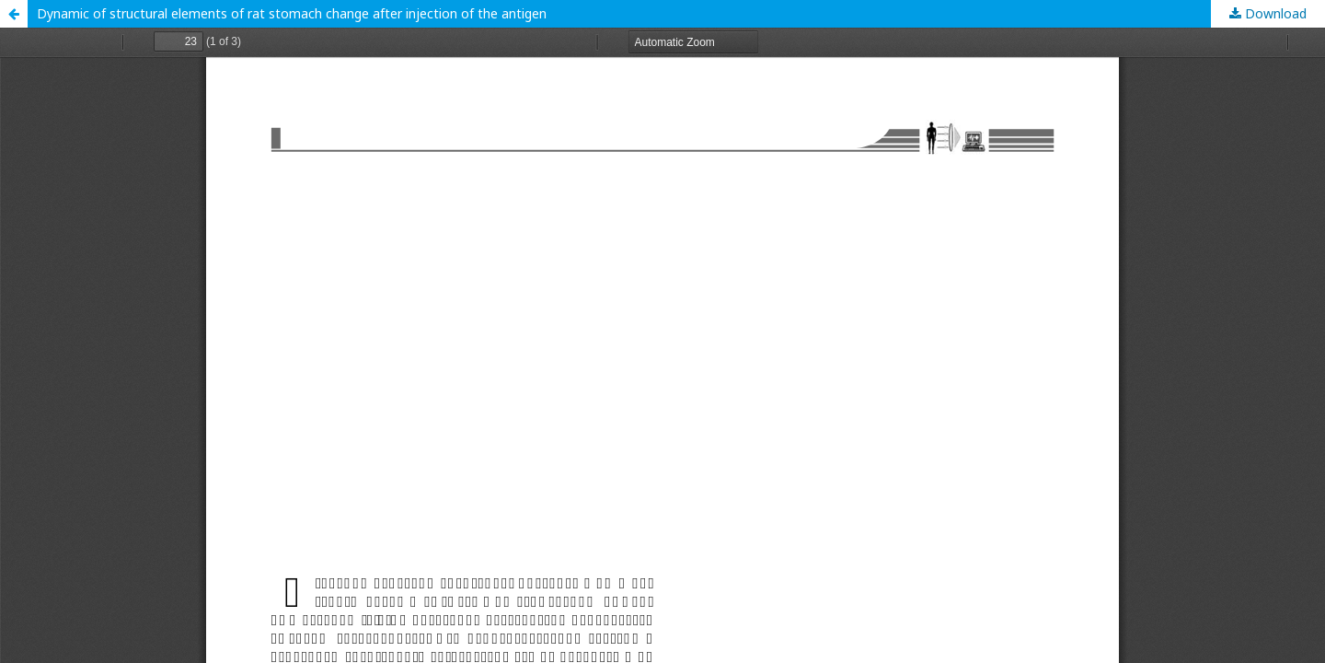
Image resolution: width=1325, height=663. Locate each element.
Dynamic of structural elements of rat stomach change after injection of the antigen (292, 13)
